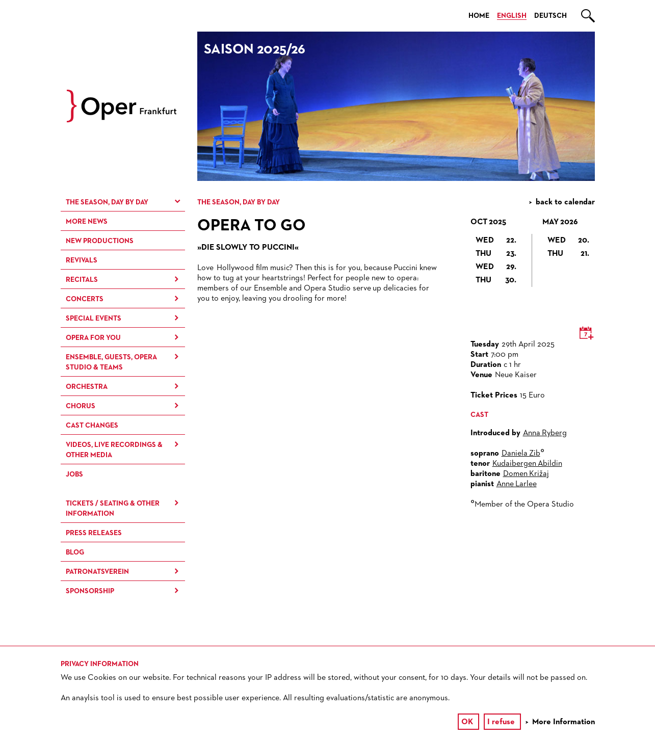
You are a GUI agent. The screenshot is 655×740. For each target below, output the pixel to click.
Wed (496, 240)
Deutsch (550, 15)
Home (478, 15)
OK (467, 722)
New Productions (100, 241)
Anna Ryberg (545, 433)
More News (87, 221)
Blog (75, 552)
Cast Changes (92, 425)
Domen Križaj (526, 474)
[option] (396, 106)
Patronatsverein (97, 571)
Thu (496, 254)
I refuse (501, 722)
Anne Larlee (516, 484)
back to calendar (565, 202)
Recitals (82, 279)
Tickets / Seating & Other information (113, 508)
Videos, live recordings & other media (114, 450)
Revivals (81, 260)
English (512, 15)
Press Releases (94, 533)
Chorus (80, 406)
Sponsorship (90, 591)
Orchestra (87, 386)
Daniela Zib (521, 454)
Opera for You (93, 337)
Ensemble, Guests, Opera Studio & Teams (111, 362)
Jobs (74, 474)
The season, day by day (107, 202)
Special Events (93, 318)
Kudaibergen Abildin (527, 464)
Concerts (84, 299)
